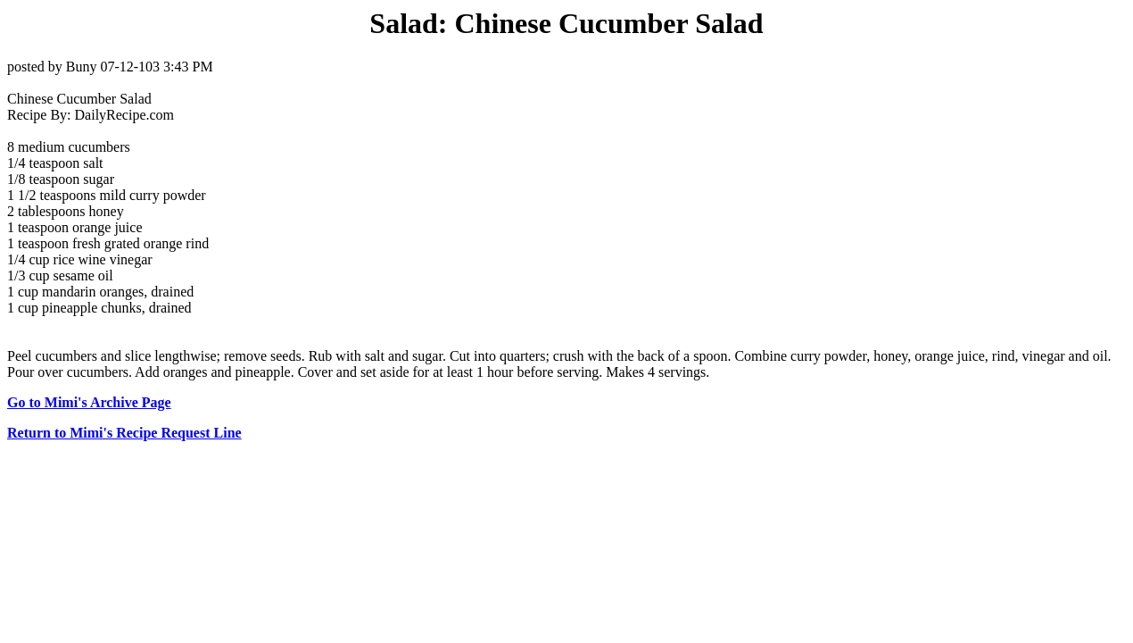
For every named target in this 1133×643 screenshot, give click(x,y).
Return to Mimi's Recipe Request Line (124, 432)
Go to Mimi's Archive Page (89, 402)
